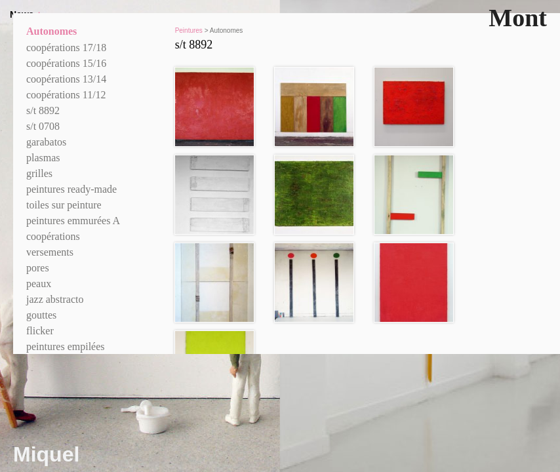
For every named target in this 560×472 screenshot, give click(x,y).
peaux (38, 283)
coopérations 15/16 (66, 63)
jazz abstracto (55, 299)
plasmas (43, 157)
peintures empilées (65, 346)
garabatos (46, 142)
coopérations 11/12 (66, 94)
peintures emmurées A (73, 220)
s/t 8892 (43, 110)
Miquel (46, 454)
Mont (518, 17)
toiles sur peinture (64, 204)
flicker (40, 330)
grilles (39, 173)
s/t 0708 (43, 126)
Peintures (189, 30)
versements (49, 252)
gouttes (41, 315)
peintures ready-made (71, 189)
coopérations (53, 236)
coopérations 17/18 (66, 47)
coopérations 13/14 (66, 79)
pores (37, 267)
